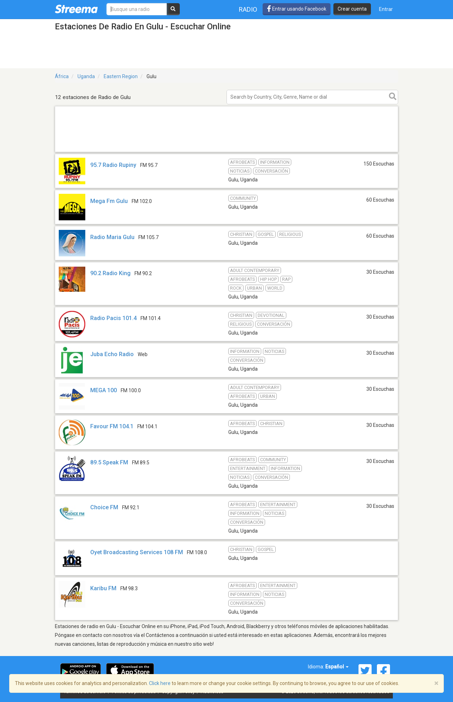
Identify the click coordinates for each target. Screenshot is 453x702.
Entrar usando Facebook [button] (296, 9)
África (62, 76)
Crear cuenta (352, 9)
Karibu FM (103, 588)
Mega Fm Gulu (109, 201)
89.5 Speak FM (109, 462)
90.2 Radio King (110, 273)
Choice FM (104, 507)
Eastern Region (121, 76)
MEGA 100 (103, 390)
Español (337, 666)
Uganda (86, 76)
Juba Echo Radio (112, 354)
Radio (248, 9)
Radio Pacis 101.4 (113, 318)
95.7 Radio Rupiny (113, 165)
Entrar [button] (386, 9)
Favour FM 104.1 (111, 426)
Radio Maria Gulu (112, 237)
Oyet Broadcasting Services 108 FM (136, 552)
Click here (160, 683)
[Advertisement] (226, 151)
